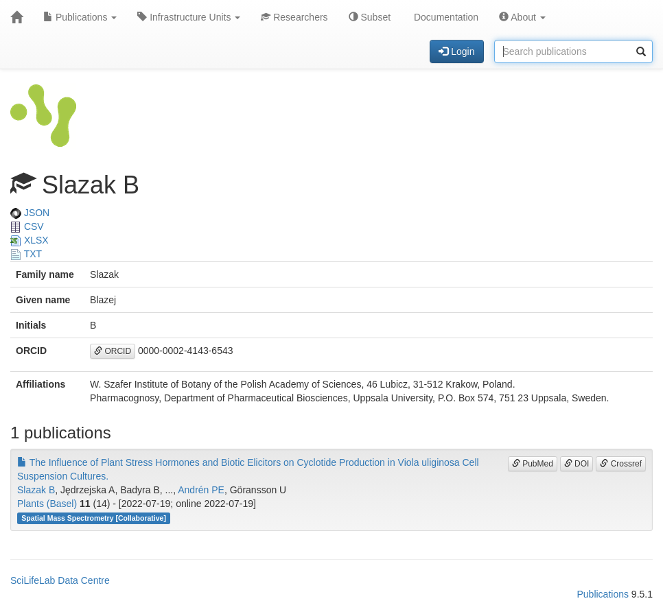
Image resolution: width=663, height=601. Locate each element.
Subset (370, 17)
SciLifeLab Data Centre (60, 580)
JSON (29, 212)
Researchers (294, 17)
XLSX (29, 240)
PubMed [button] (532, 464)
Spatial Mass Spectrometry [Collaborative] (93, 518)
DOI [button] (577, 464)
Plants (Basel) (47, 503)
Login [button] (456, 51)
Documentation (444, 17)
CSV (27, 226)
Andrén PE (201, 489)
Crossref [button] (621, 464)
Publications (80, 17)
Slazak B (36, 489)
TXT (26, 253)
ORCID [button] (112, 351)
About (522, 17)
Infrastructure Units (188, 17)
